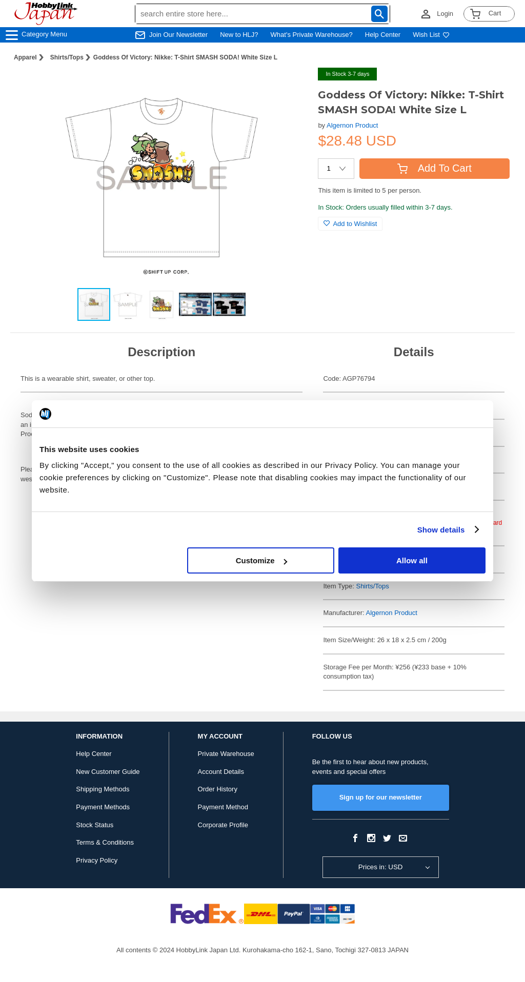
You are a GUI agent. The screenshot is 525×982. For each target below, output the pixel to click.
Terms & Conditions (105, 842)
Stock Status (94, 825)
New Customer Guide (107, 771)
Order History (217, 789)
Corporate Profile (223, 825)
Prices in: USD (380, 867)
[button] (289, 86)
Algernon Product (352, 125)
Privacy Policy (96, 860)
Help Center (382, 34)
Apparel (25, 57)
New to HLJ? (239, 34)
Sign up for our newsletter (380, 797)
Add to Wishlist (350, 224)
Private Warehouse (226, 754)
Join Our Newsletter (178, 34)
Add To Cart (434, 168)
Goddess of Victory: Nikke (384, 559)
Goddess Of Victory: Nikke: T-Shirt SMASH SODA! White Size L (185, 57)
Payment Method (223, 807)
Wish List (431, 34)
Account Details (221, 771)
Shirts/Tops (67, 57)
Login (445, 13)
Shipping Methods (102, 789)
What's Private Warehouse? (312, 34)
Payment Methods (103, 807)
